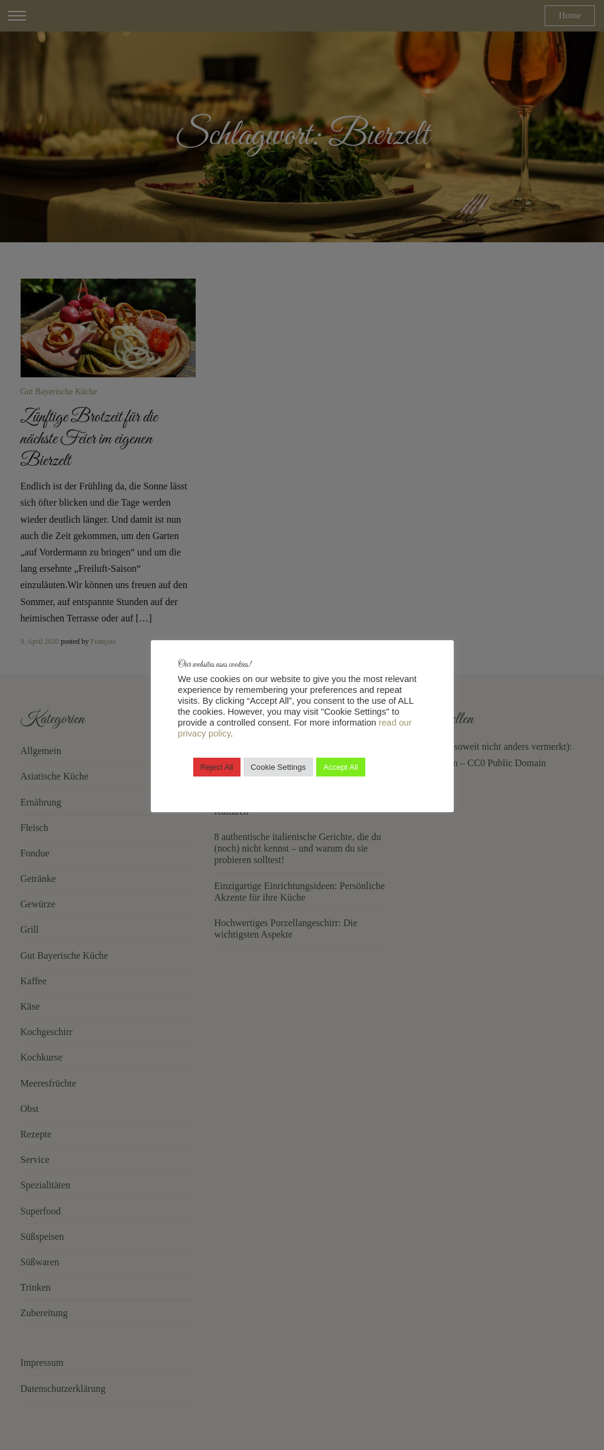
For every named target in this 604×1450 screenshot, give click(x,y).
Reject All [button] (217, 767)
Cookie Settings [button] (278, 767)
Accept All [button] (341, 767)
